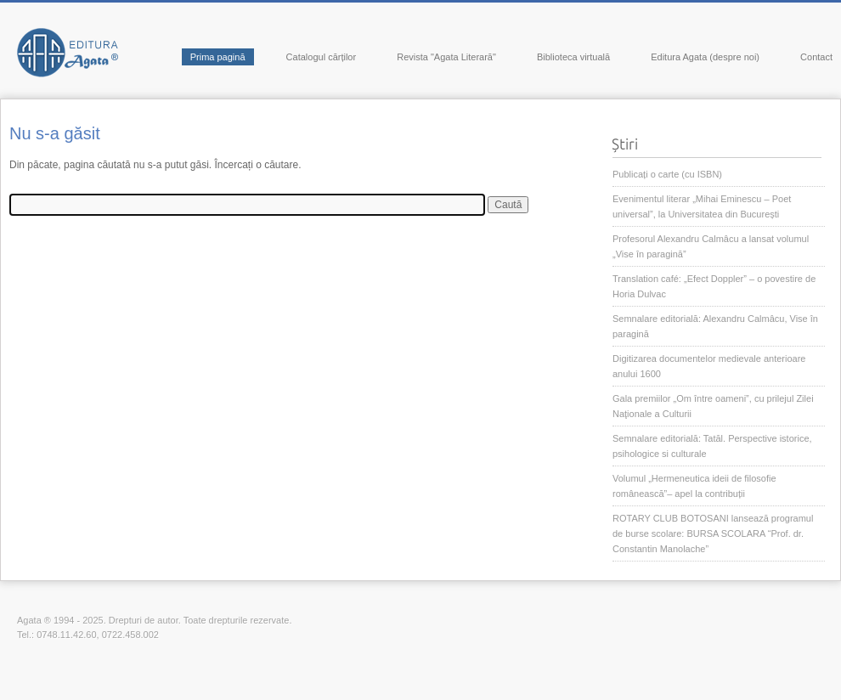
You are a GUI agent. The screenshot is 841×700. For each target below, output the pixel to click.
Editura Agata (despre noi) (705, 57)
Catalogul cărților (321, 57)
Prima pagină (218, 57)
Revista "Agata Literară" (446, 57)
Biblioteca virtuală (573, 57)
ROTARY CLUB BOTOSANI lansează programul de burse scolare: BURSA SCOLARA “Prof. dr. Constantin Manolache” (712, 533)
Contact (816, 57)
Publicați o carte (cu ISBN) (667, 174)
